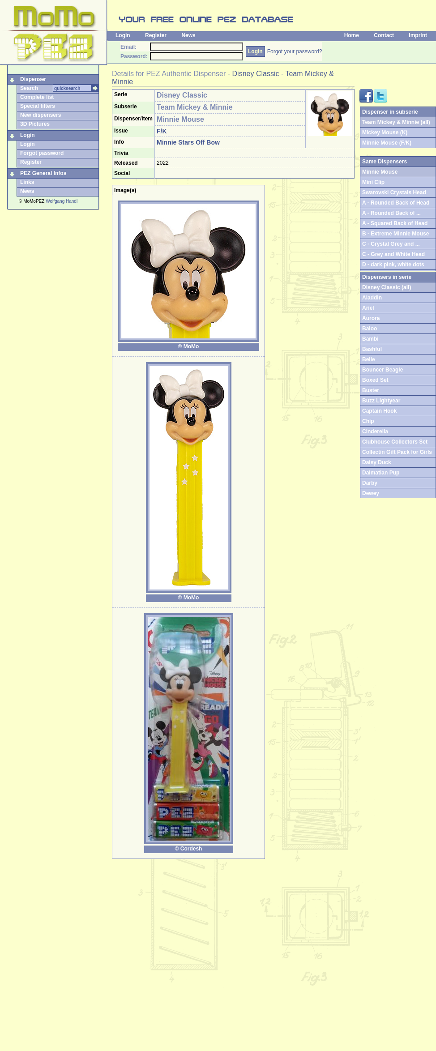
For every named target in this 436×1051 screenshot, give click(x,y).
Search (29, 88)
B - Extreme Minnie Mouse (395, 234)
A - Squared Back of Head (394, 223)
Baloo (369, 328)
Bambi (370, 339)
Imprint (418, 35)
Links (27, 182)
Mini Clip (373, 182)
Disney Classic (255, 73)
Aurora (371, 318)
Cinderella (375, 431)
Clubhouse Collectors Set (394, 442)
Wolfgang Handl (61, 201)
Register (156, 35)
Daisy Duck (376, 462)
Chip (368, 421)
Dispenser (33, 79)
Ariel (368, 308)
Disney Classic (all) (386, 287)
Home (351, 35)
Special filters (37, 106)
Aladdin (372, 298)
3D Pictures (35, 124)
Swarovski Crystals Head (394, 192)
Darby (369, 483)
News (188, 35)
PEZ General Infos (43, 173)
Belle (368, 359)
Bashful (372, 349)
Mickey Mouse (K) (384, 132)
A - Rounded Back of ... (391, 213)
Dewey (370, 493)
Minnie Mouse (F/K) (386, 143)
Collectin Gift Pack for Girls (397, 452)
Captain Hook (379, 411)
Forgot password (42, 153)
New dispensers (40, 115)
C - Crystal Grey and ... (391, 244)
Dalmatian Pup (380, 473)
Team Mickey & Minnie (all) (396, 122)
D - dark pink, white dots (393, 264)
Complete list (37, 97)
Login (122, 35)
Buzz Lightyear (381, 400)
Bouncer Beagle (382, 370)
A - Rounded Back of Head (395, 203)
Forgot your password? (294, 51)
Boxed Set (375, 380)
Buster (370, 390)
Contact (384, 35)
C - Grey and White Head (393, 254)
